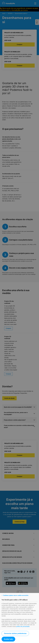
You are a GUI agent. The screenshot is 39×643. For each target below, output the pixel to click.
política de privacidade (23, 626)
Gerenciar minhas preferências (15, 633)
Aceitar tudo (8, 639)
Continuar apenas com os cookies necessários (15, 595)
